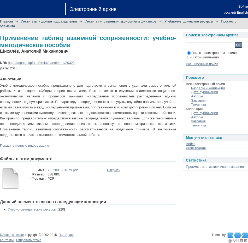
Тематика (198, 105)
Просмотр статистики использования (215, 167)
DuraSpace (66, 235)
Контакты (7, 240)
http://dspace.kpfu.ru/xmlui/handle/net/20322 (41, 63)
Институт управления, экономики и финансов (121, 21)
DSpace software (12, 235)
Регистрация (196, 148)
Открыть (113, 170)
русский (230, 12)
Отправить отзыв (28, 240)
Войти (243, 6)
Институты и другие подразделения (49, 21)
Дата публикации (204, 92)
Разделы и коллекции (208, 88)
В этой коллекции (203, 57)
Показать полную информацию (24, 145)
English (242, 12)
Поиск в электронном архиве (212, 53)
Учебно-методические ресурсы (188, 21)
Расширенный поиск (202, 64)
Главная (6, 21)
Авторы (197, 96)
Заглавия (198, 100)
